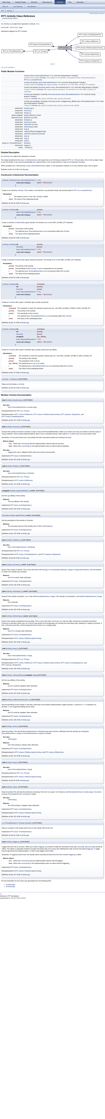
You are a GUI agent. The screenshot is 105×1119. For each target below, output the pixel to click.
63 (13, 169)
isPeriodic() (47, 526)
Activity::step (11, 762)
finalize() (85, 570)
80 (14, 388)
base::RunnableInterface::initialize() (21, 547)
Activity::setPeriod (13, 700)
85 (14, 835)
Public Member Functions (97, 13)
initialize (27, 120)
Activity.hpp (16, 27)
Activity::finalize (12, 466)
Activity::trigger (12, 842)
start (25, 136)
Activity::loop (11, 648)
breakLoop (28, 108)
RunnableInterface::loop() (92, 596)
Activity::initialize (12, 540)
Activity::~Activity (9, 379)
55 (14, 203)
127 (14, 874)
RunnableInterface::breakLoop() (81, 792)
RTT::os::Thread (74, 160)
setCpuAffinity (29, 131)
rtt (0, 894)
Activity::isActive (12, 565)
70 (14, 322)
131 (14, 459)
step (25, 138)
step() (37, 162)
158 (14, 509)
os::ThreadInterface (14, 143)
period (48, 87)
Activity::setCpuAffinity (15, 675)
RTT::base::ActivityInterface (21, 456)
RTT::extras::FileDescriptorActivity (47, 414)
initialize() (63, 570)
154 (14, 609)
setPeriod (27, 134)
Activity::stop (11, 787)
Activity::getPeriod (16, 515)
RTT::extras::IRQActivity (54, 752)
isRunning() (43, 570)
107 (14, 420)
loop (25, 129)
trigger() (11, 452)
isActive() (25, 443)
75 (14, 372)
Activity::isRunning (13, 616)
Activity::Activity (8, 180)
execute (27, 110)
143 (14, 533)
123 (14, 816)
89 (14, 558)
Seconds (42, 87)
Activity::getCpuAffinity (18, 491)
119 (14, 756)
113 (14, 484)
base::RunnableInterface (40, 76)
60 (14, 238)
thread (26, 143)
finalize (26, 113)
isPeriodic (28, 124)
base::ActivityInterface (28, 160)
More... (38, 24)
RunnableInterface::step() (45, 596)
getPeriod (27, 117)
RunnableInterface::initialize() (34, 731)
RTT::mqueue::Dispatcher (70, 414)
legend (52, 64)
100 (14, 668)
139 (14, 585)
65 (14, 277)
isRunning (28, 127)
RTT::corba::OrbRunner (24, 414)
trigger (26, 145)
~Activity (27, 147)
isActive (27, 122)
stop (25, 141)
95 (14, 780)
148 (14, 720)
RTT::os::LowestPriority (33, 80)
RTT (2, 11)
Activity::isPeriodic (13, 591)
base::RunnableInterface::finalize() (21, 473)
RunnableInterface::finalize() (19, 794)
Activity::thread (24, 823)
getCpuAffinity (29, 115)
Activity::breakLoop (13, 400)
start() (22, 572)
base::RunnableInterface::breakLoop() (22, 407)
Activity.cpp (24, 203)
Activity (9, 11)
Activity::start (11, 726)
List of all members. (8, 67)
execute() (75, 432)
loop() (53, 162)
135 (14, 642)
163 (14, 693)
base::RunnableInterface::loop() (20, 655)
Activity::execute (12, 427)
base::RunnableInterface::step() (20, 769)
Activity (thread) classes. (10, 18)
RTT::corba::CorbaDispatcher (13, 416)
